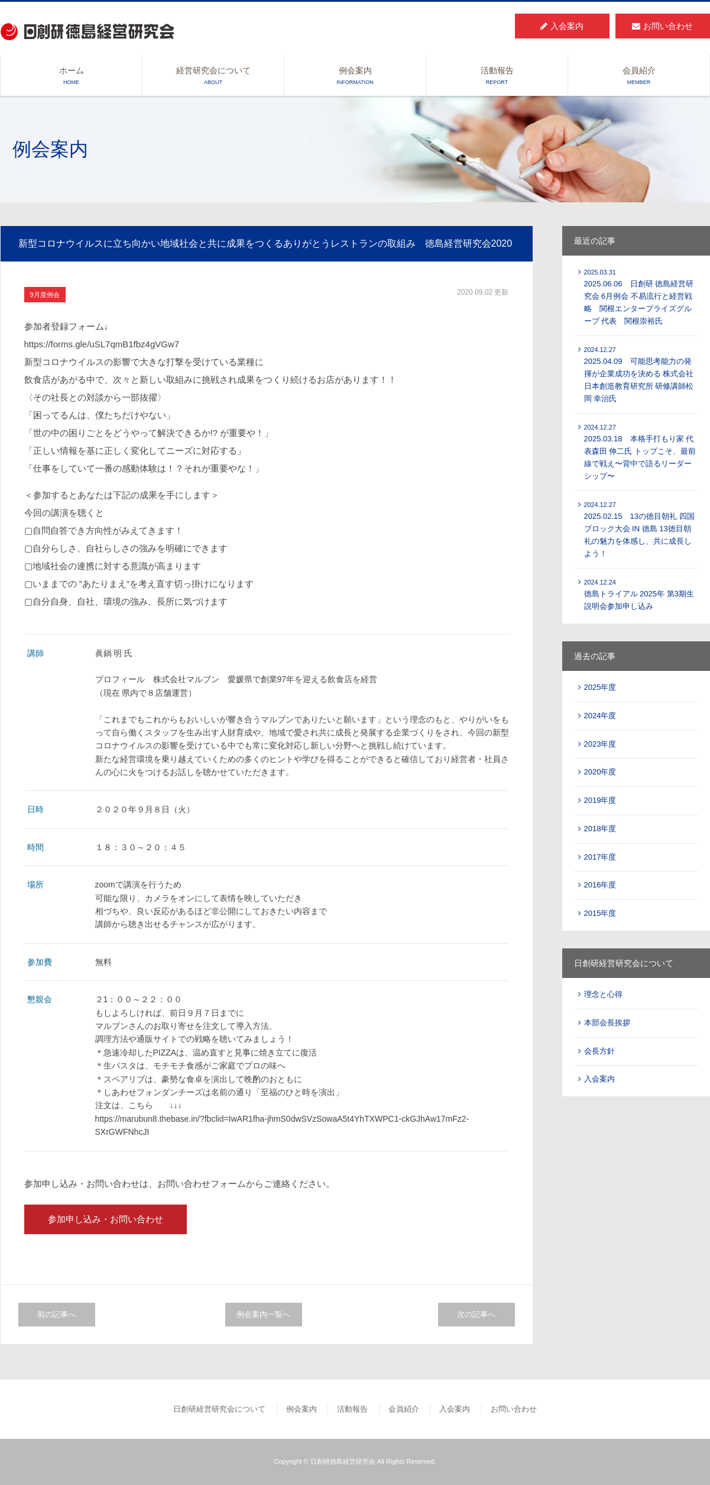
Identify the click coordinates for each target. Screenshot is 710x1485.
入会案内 (561, 26)
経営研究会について (213, 76)
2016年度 (600, 884)
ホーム (71, 76)
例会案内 (355, 76)
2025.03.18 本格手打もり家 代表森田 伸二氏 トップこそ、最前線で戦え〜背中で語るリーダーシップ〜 (640, 452)
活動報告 (497, 76)
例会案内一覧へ (263, 1314)
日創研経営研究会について (219, 1409)
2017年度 (600, 857)
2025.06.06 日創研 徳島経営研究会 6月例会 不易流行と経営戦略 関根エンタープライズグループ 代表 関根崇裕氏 (639, 297)
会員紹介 (638, 76)
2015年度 (600, 913)
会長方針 (599, 1051)
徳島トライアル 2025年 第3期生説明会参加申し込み (639, 595)
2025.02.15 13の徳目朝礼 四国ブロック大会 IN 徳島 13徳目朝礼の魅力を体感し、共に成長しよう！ (639, 529)
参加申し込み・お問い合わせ (105, 1219)
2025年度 (600, 687)
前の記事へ (56, 1314)
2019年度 (600, 800)
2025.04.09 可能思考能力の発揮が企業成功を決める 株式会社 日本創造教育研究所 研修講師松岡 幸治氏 (639, 374)
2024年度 (600, 715)
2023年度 (600, 744)
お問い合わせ (662, 26)
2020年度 (600, 771)
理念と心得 (603, 994)
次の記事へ (476, 1314)
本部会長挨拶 (607, 1022)
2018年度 (600, 828)
